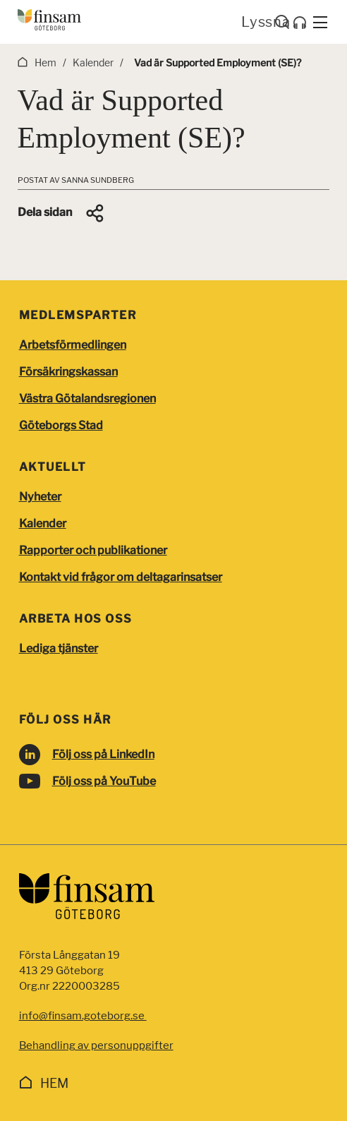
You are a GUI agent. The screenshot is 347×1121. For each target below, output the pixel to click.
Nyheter (40, 496)
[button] (62, 213)
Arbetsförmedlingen (72, 345)
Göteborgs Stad (61, 425)
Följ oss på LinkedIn (103, 754)
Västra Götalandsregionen (87, 398)
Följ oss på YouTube (104, 781)
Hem (54, 1083)
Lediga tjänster (58, 648)
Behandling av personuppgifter (96, 1045)
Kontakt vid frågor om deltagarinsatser (120, 577)
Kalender (42, 523)
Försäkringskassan (68, 371)
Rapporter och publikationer (93, 550)
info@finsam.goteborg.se (83, 1015)
